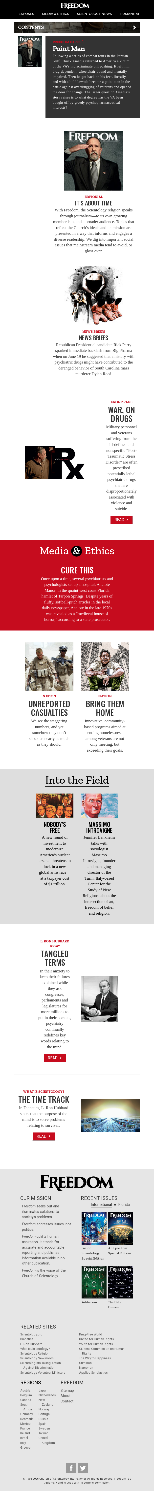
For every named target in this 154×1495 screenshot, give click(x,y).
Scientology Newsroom (37, 1358)
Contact (67, 1401)
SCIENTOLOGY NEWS (94, 14)
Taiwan (43, 1433)
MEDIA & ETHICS (55, 14)
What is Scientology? (35, 1349)
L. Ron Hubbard (31, 1344)
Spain (42, 1424)
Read (121, 519)
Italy (23, 1443)
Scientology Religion (34, 1353)
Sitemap (67, 1391)
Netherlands (47, 1395)
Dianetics (26, 1339)
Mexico (25, 1424)
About (65, 1396)
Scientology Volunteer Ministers (42, 1372)
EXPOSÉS (26, 14)
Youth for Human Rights (96, 1344)
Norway (44, 1409)
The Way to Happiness (95, 1358)
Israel (24, 1438)
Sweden (44, 1428)
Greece (25, 1447)
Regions (30, 1383)
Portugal (44, 1414)
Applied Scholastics (93, 1372)
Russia (43, 1419)
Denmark (26, 1419)
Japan (43, 1390)
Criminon (85, 1363)
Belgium (26, 1395)
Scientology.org (31, 1334)
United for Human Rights (96, 1339)
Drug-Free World (90, 1334)
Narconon (86, 1367)
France (25, 1428)
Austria (25, 1390)
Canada (25, 1400)
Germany (26, 1414)
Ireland (25, 1433)
